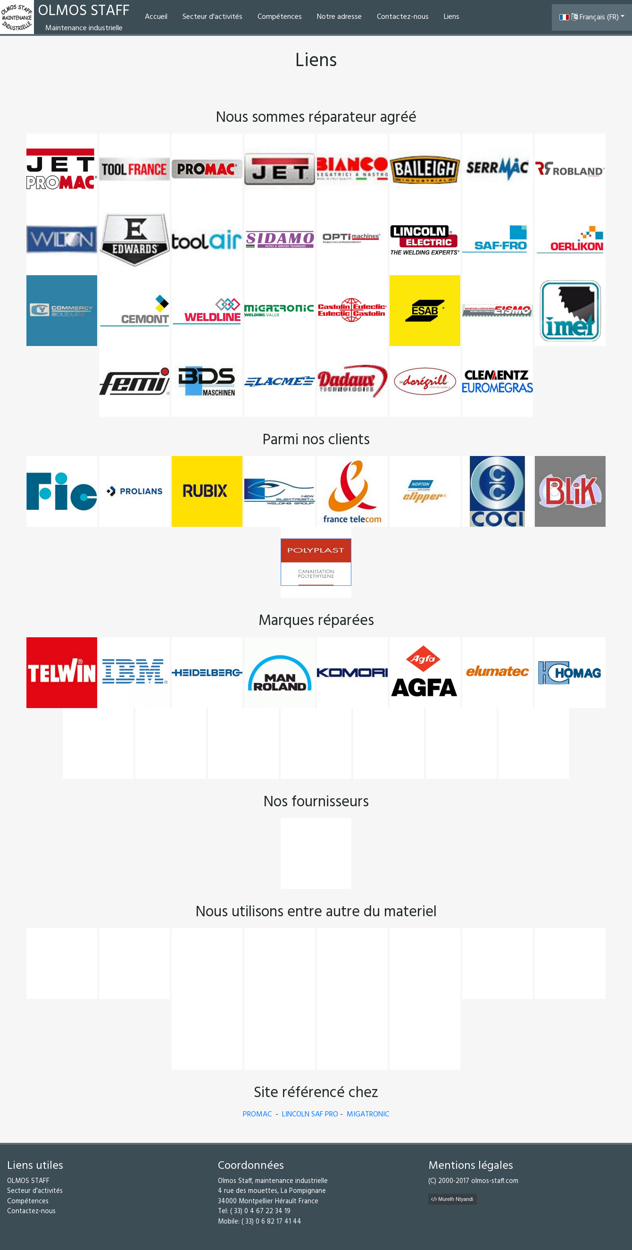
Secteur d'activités (212, 17)
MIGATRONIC (368, 1114)
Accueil (156, 17)
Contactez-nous (403, 17)
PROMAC (257, 1114)
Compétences (280, 17)
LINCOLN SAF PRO (310, 1114)
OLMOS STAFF (28, 1181)
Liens (451, 17)
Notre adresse (339, 17)
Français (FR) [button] (589, 17)
